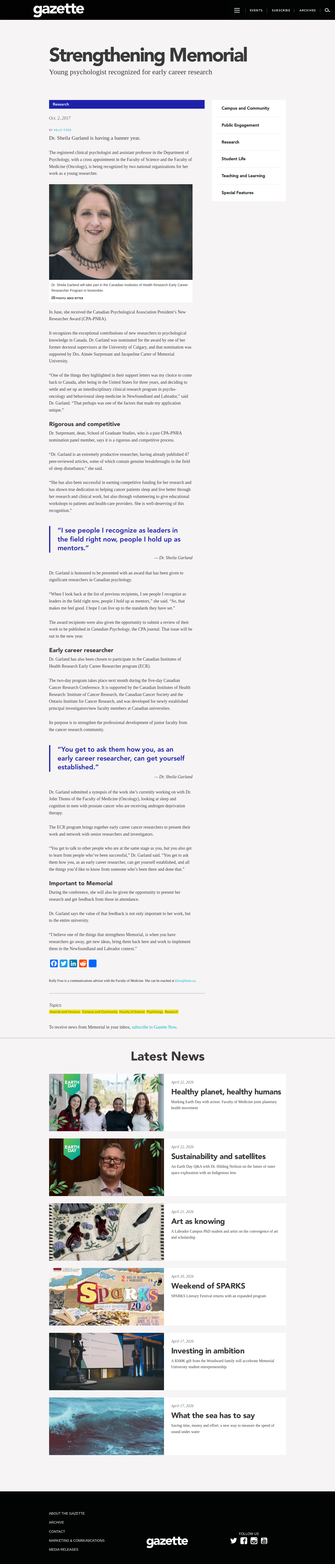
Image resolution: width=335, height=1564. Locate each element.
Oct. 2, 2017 (60, 118)
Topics (55, 1005)
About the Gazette (67, 1513)
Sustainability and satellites (218, 1156)
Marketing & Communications (76, 1540)
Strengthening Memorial (148, 54)
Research (171, 1012)
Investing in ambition (208, 1350)
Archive (56, 1522)
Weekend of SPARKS (208, 1285)
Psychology (155, 1012)
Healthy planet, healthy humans (226, 1091)
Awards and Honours (65, 1012)
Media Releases (63, 1549)
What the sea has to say (213, 1415)
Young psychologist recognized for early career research (130, 72)
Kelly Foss (62, 130)
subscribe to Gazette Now (154, 1027)
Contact (57, 1531)
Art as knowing (198, 1221)
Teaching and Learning (243, 175)
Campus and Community (99, 1012)
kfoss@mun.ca (185, 981)
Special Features (237, 192)
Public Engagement (240, 125)
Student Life (234, 158)
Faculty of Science (132, 1012)
